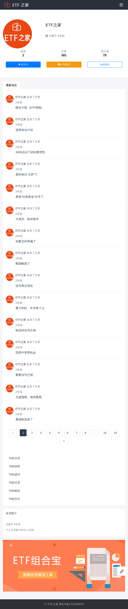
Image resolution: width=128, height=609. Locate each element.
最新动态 (11, 85)
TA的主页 (14, 458)
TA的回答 (14, 466)
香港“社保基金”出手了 (29, 196)
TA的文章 (14, 482)
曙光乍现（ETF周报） (29, 107)
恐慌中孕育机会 (25, 352)
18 (105, 432)
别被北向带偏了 (25, 241)
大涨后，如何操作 (27, 219)
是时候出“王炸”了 (26, 174)
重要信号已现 (24, 374)
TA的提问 (14, 474)
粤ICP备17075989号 (71, 604)
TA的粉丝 (14, 490)
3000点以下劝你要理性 (30, 152)
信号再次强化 (24, 285)
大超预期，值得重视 (28, 397)
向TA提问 (64, 64)
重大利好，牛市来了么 (30, 308)
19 (115, 432)
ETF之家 (20, 97)
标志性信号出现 (25, 330)
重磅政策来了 (24, 419)
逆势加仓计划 (24, 129)
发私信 (105, 64)
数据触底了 (22, 263)
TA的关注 (14, 498)
